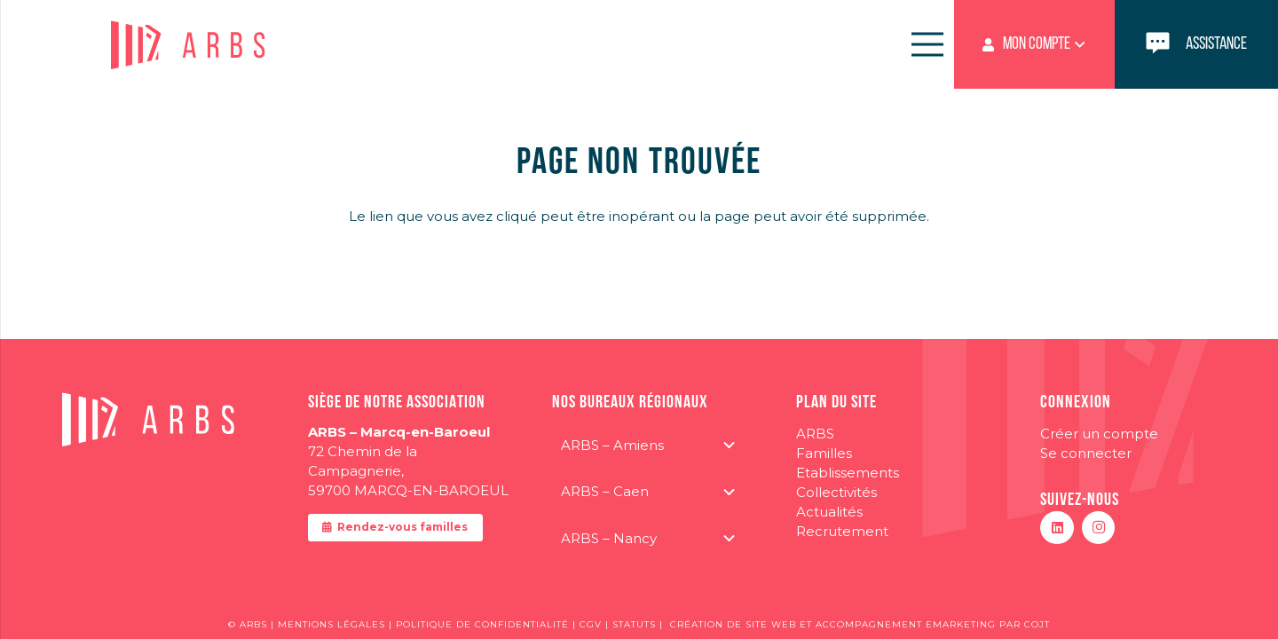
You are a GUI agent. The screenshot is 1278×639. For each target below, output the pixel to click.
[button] (1035, 44)
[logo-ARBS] (190, 44)
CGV (592, 624)
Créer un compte (1099, 433)
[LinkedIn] (1057, 528)
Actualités (829, 511)
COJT (1037, 624)
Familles (824, 453)
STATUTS (634, 624)
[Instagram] (1099, 528)
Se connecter (1086, 453)
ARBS (815, 433)
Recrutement (842, 531)
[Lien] (1196, 44)
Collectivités (836, 492)
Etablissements (847, 472)
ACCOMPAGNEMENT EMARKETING (906, 624)
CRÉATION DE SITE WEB (733, 624)
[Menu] (927, 44)
